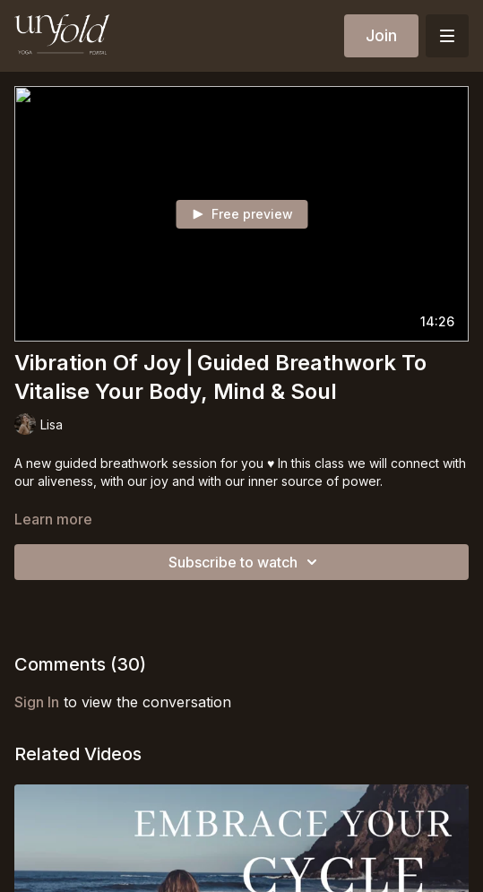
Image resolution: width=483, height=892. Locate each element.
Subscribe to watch (245, 562)
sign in (36, 702)
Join (381, 35)
